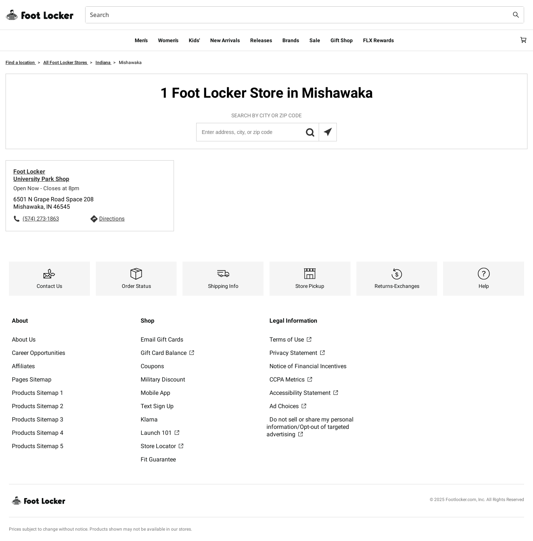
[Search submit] (516, 15)
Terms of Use (290, 339)
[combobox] (305, 15)
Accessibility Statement (303, 392)
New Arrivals (225, 40)
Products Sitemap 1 (37, 392)
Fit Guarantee (158, 459)
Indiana (103, 62)
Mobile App (155, 392)
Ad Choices (287, 406)
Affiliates (23, 366)
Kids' (194, 40)
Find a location (21, 62)
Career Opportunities (38, 352)
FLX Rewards (378, 40)
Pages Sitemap (31, 379)
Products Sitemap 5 (37, 446)
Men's (141, 40)
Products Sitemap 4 (37, 432)
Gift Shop (342, 40)
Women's (168, 40)
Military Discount (163, 379)
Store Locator (162, 446)
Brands (290, 40)
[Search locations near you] (327, 132)
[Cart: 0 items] (521, 40)
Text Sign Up (157, 406)
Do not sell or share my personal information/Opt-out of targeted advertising (309, 427)
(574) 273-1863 (41, 218)
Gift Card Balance (167, 352)
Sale (314, 40)
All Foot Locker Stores (65, 62)
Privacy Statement (297, 352)
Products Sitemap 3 (37, 419)
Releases (261, 40)
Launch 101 (160, 432)
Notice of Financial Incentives (307, 366)
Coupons (152, 366)
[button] (310, 132)
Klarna (149, 419)
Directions (112, 218)
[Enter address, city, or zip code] (266, 132)
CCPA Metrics (290, 379)
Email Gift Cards (162, 339)
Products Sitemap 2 (37, 406)
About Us (24, 339)
